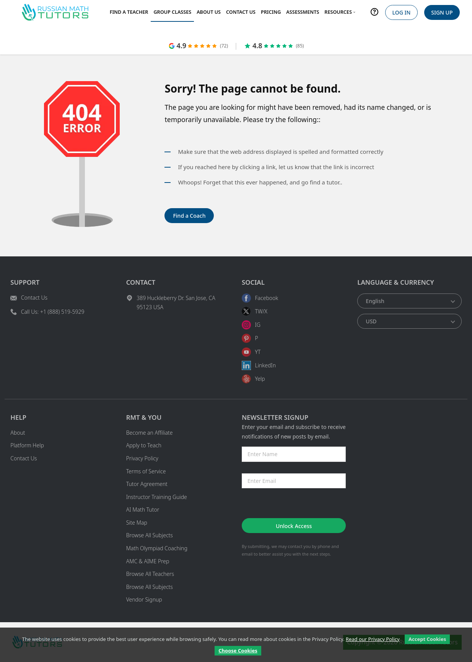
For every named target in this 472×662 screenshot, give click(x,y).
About (17, 432)
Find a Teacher (129, 12)
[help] (374, 13)
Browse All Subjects (149, 535)
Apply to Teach (143, 445)
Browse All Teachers (150, 573)
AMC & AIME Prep (147, 561)
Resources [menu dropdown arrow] (340, 12)
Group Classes (172, 12)
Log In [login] (401, 12)
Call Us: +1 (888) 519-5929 (53, 311)
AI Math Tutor (143, 509)
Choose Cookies (237, 650)
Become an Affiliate (149, 432)
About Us (209, 12)
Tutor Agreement (147, 484)
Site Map (136, 522)
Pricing (271, 12)
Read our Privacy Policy (373, 639)
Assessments (302, 12)
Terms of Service (146, 471)
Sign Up (441, 12)
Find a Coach (189, 215)
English (375, 301)
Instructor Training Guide (156, 497)
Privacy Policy (142, 458)
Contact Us (241, 12)
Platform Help (27, 445)
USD (371, 321)
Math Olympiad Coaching (156, 548)
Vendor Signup (144, 599)
